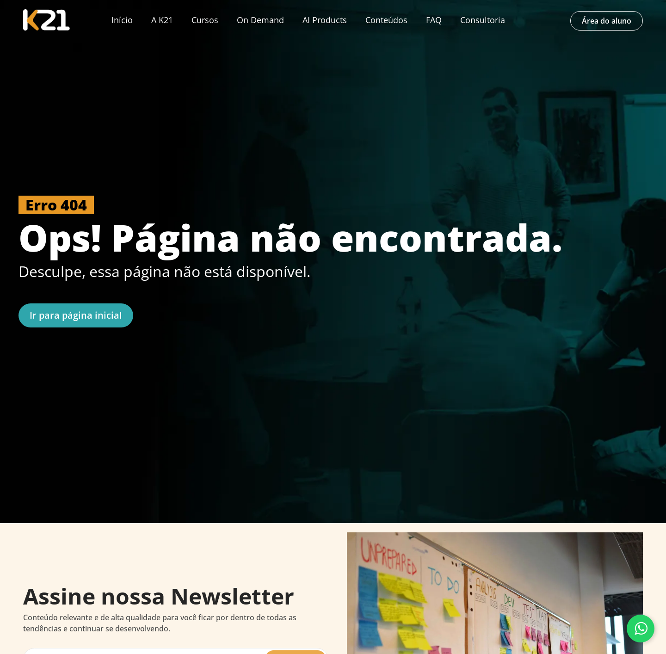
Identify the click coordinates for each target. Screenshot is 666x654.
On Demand (260, 19)
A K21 (162, 19)
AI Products (324, 19)
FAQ (434, 19)
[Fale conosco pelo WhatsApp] (640, 628)
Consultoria (482, 19)
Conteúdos (386, 19)
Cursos (204, 19)
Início (122, 19)
